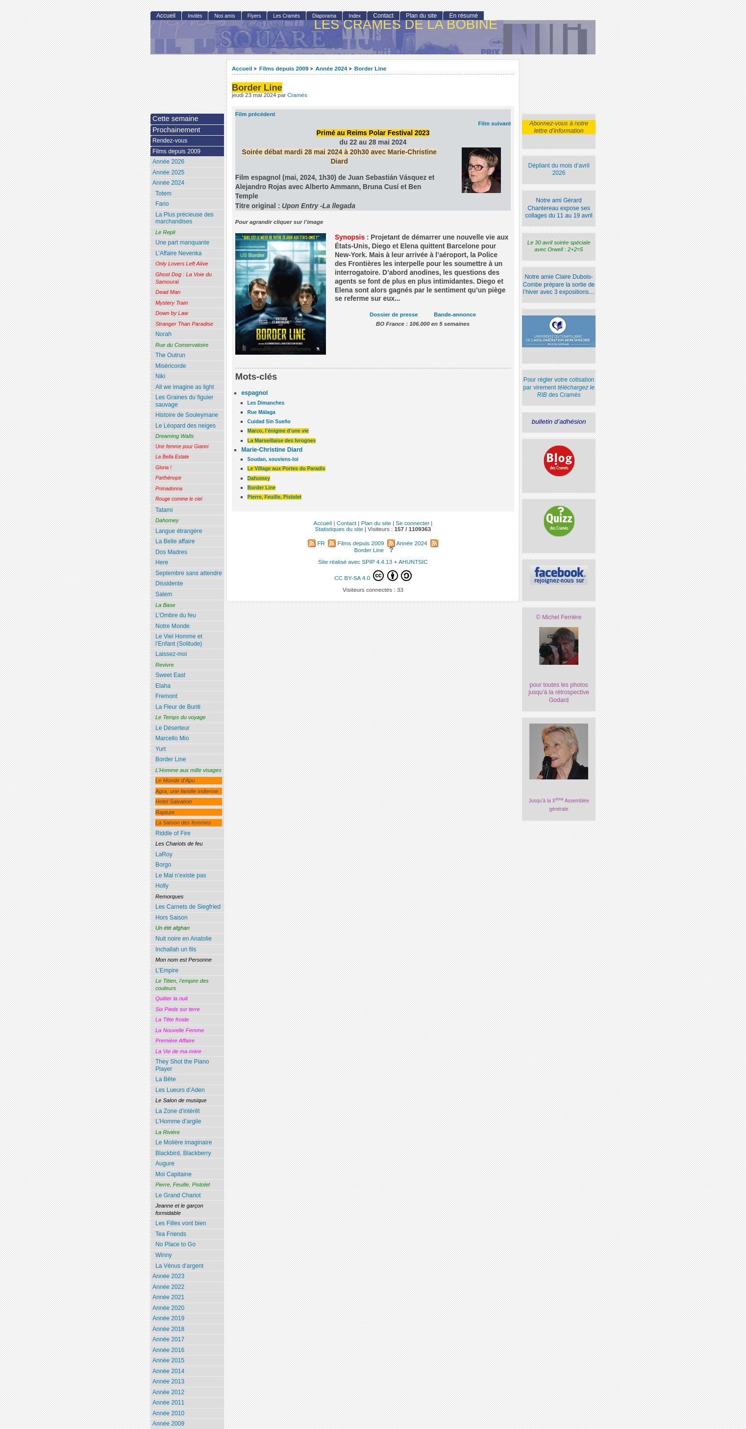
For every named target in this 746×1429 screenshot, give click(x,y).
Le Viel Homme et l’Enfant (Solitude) (178, 640)
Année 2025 (168, 172)
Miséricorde (170, 366)
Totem (163, 193)
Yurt (160, 749)
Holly (162, 885)
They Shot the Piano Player (182, 1065)
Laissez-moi (171, 654)
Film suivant (494, 123)
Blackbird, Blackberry (183, 1153)
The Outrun (170, 355)
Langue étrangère (178, 531)
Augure (164, 1163)
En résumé (463, 15)
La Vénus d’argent (179, 1265)
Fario (162, 203)
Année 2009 (168, 1423)
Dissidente (169, 583)
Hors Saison (171, 917)
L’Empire (166, 970)
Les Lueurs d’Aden (180, 1090)
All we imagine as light (184, 387)
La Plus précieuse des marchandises (184, 218)
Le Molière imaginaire (183, 1142)
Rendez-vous (169, 140)
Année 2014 (168, 1371)
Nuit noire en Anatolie (183, 938)
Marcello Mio (172, 738)
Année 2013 (168, 1381)
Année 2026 (168, 161)
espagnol (254, 392)
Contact (383, 15)
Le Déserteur (172, 728)
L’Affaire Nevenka (178, 253)
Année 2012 (168, 1392)
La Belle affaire (175, 541)
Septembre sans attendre (188, 573)
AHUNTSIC (413, 561)
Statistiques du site (339, 529)
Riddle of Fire (173, 833)
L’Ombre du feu (175, 615)
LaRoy (164, 854)
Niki (160, 376)
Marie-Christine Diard (271, 449)
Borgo (163, 864)
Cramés (297, 95)
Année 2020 (168, 1308)
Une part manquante (182, 242)
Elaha (163, 685)
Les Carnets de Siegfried (188, 906)
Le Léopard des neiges (185, 425)
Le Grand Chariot (178, 1195)
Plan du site (421, 15)
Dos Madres (171, 552)
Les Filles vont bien (180, 1223)
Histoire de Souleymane (186, 415)
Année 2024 (331, 68)
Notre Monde (172, 626)
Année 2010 (168, 1413)
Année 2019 (168, 1318)
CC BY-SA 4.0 (373, 575)
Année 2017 (168, 1339)
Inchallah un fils (175, 949)
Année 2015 (168, 1360)
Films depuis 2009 (284, 68)
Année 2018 (168, 1329)
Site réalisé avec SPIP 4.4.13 (355, 561)
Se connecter (412, 523)
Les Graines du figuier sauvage (184, 401)
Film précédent (255, 114)
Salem (163, 594)
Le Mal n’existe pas (180, 875)
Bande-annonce (455, 314)
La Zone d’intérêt (177, 1111)
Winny (163, 1255)
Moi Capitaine (173, 1174)
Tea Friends (170, 1234)
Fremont (166, 696)
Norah (163, 334)
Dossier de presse (394, 314)
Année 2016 (168, 1350)
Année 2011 (168, 1402)
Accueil (242, 68)
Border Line (370, 68)
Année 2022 (168, 1287)
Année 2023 (168, 1276)
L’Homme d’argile (178, 1121)
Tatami (164, 510)
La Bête (165, 1079)
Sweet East (170, 675)
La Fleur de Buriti (177, 706)
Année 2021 (168, 1297)
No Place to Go (175, 1244)
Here (161, 562)
